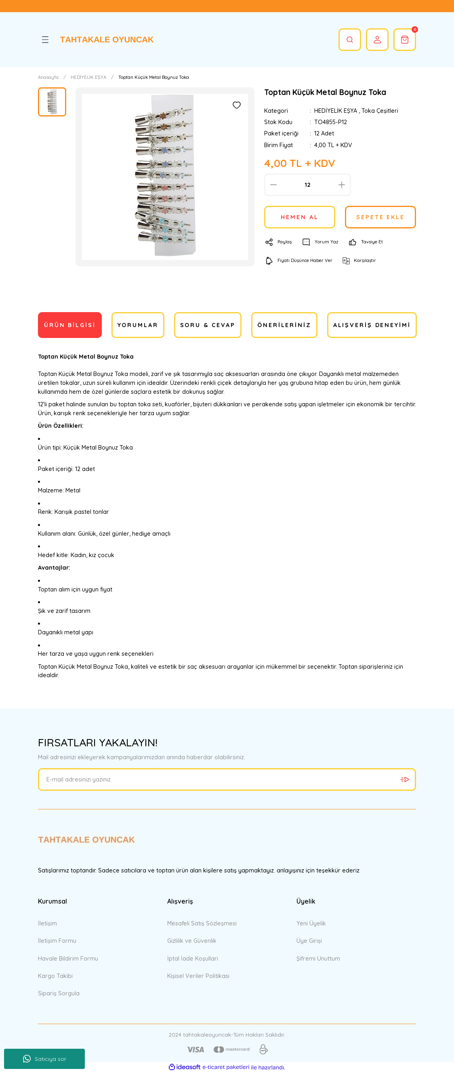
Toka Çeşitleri (380, 110)
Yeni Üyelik (311, 923)
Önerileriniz (284, 325)
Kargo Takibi (55, 976)
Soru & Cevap (208, 325)
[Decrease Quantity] (273, 185)
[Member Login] (377, 39)
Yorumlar (138, 325)
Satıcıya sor (44, 1058)
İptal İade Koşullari (192, 958)
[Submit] (404, 779)
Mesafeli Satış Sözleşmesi (202, 923)
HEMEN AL (299, 217)
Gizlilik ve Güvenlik (191, 940)
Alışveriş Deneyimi (372, 325)
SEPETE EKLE (380, 217)
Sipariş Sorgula (59, 993)
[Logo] (105, 39)
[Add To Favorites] (237, 105)
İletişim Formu (57, 940)
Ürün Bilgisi (70, 325)
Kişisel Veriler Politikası (198, 976)
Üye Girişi (309, 940)
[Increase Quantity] (342, 185)
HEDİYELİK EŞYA (335, 110)
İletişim (47, 923)
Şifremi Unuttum (318, 958)
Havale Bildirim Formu (68, 958)
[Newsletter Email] (227, 779)
